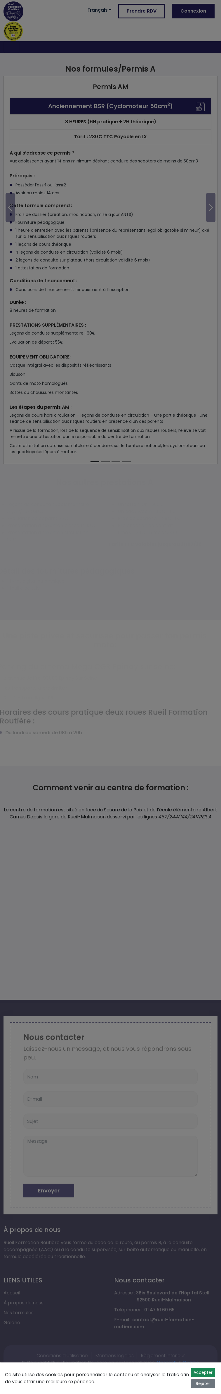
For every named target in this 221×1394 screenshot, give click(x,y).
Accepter (203, 1372)
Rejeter (203, 1383)
